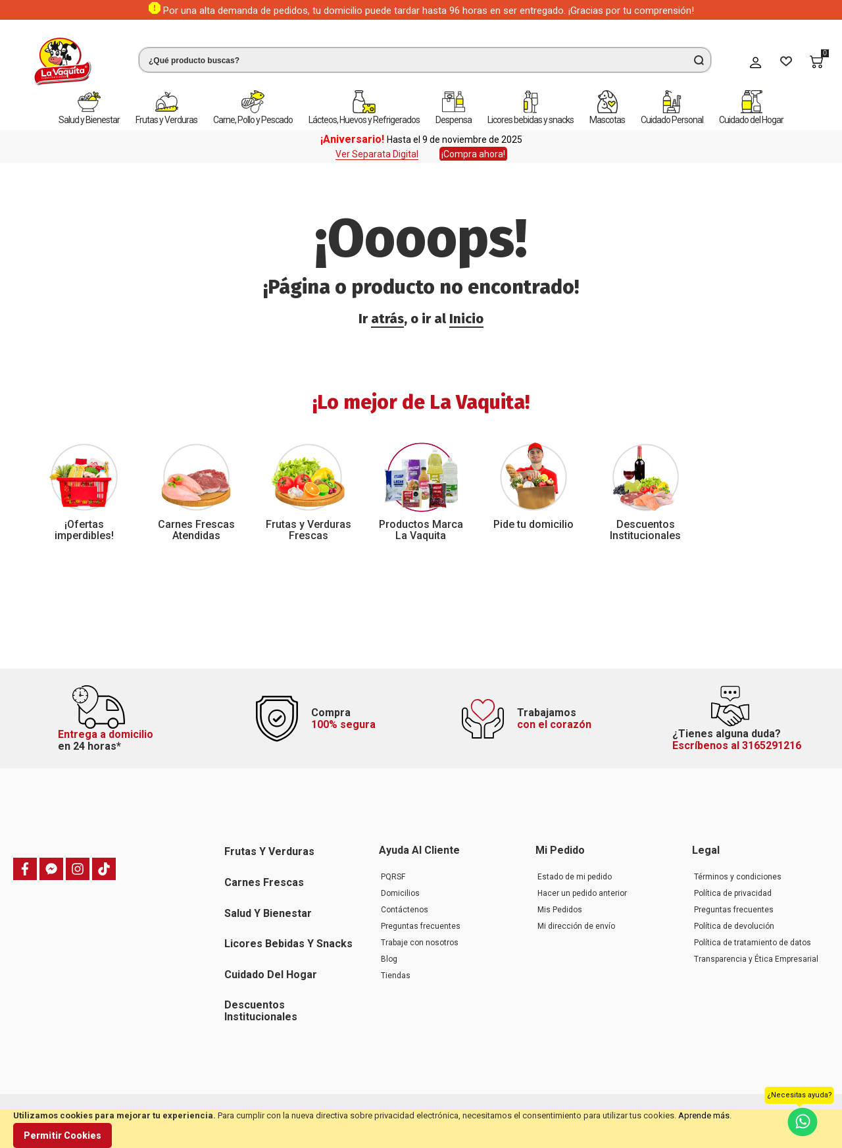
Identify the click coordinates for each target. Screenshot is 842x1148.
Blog (389, 959)
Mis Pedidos (559, 909)
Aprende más (704, 1115)
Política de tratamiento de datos (752, 942)
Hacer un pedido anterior (582, 893)
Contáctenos (404, 909)
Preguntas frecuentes (420, 926)
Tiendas (395, 975)
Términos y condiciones (737, 876)
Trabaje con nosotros (419, 942)
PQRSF (393, 876)
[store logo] (62, 61)
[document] (421, 1128)
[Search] (698, 59)
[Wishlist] (786, 61)
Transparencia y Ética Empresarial (756, 959)
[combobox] (425, 59)
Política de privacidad (733, 893)
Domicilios (400, 893)
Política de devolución (734, 926)
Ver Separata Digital (376, 154)
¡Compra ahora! (473, 154)
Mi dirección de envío (576, 926)
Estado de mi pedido (574, 876)
